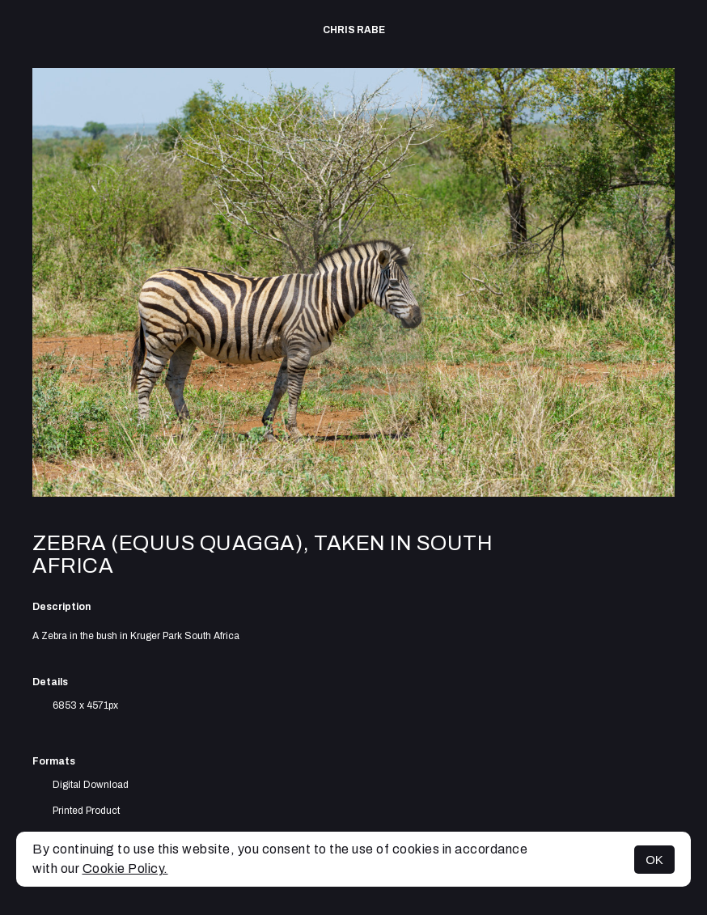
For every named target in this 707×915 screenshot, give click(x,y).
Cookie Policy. (125, 868)
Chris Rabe (354, 30)
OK (654, 859)
